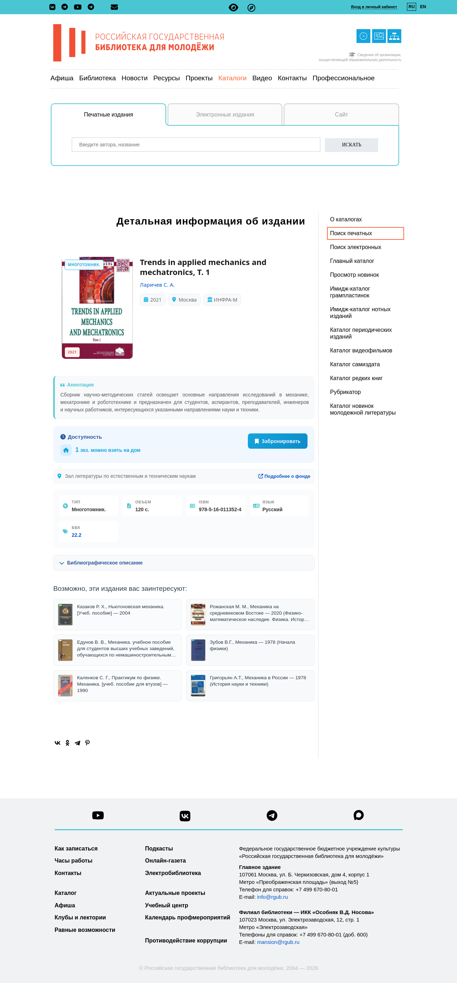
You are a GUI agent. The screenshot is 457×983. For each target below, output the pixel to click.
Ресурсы (166, 78)
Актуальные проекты (175, 893)
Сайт (341, 115)
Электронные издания (225, 115)
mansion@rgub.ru (278, 942)
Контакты (292, 78)
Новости (134, 78)
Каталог (66, 893)
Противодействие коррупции (186, 941)
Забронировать (277, 441)
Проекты (199, 78)
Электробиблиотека (173, 873)
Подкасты (159, 849)
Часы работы (74, 861)
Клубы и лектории (80, 917)
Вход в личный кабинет (374, 7)
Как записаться (76, 849)
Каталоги (232, 78)
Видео (262, 78)
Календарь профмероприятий (187, 917)
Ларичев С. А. (157, 284)
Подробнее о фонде (284, 476)
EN (423, 6)
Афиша (62, 78)
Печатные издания (125, 118)
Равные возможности (85, 930)
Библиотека (97, 78)
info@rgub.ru (272, 897)
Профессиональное (343, 78)
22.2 (76, 535)
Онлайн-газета (165, 861)
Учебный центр (166, 905)
